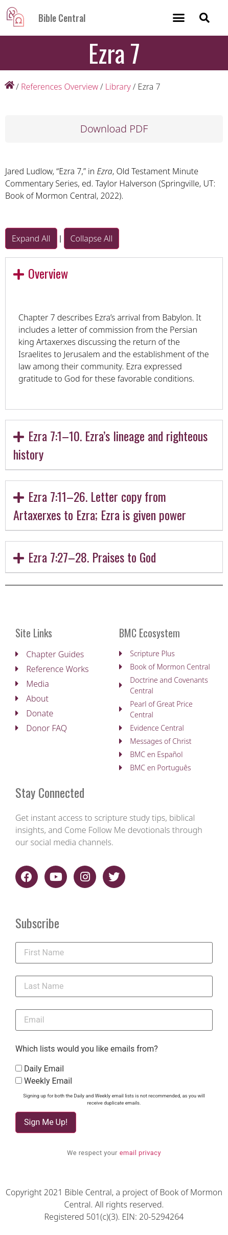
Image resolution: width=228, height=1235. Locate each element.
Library (118, 86)
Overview (48, 273)
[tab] (114, 273)
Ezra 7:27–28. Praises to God (92, 557)
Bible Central (61, 17)
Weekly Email (48, 1081)
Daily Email (44, 1069)
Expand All (31, 238)
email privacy (140, 1153)
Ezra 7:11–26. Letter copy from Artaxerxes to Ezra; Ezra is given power (99, 505)
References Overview (59, 86)
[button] (178, 18)
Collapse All (92, 238)
